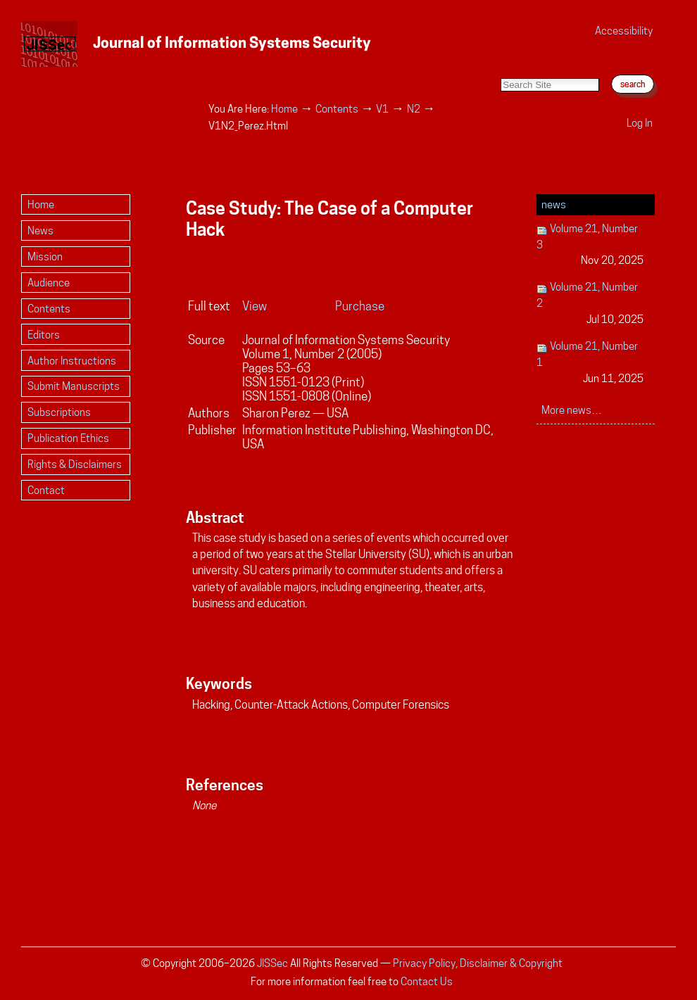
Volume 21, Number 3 (590, 245)
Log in (640, 122)
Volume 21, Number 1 (590, 362)
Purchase (359, 306)
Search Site (500, 63)
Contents (336, 108)
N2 (413, 108)
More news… (571, 410)
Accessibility (624, 30)
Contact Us (427, 981)
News (553, 204)
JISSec (272, 963)
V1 (382, 108)
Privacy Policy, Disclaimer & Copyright (478, 963)
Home (284, 108)
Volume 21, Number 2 (590, 303)
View (254, 306)
